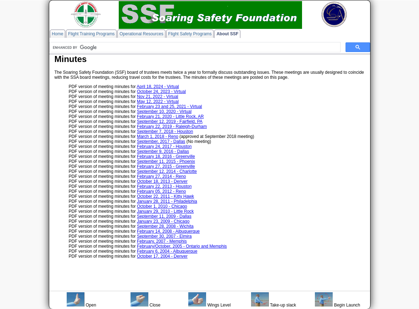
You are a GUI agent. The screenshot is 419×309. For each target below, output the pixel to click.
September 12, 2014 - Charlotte (167, 171)
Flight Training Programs (91, 33)
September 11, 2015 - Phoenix (166, 161)
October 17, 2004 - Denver (162, 256)
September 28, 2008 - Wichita (165, 226)
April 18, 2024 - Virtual (158, 86)
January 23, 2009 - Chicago (163, 221)
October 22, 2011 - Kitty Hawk (165, 196)
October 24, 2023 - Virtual (161, 91)
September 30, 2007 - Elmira (164, 236)
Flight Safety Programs (190, 33)
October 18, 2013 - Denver (162, 181)
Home (57, 33)
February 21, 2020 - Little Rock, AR (170, 116)
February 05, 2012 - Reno (161, 191)
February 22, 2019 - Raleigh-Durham (172, 126)
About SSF (227, 33)
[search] (194, 47)
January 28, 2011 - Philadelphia (167, 201)
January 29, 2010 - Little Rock (165, 211)
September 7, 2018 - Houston (165, 131)
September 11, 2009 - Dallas (164, 216)
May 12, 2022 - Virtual (158, 101)
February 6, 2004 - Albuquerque (167, 251)
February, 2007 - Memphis (162, 241)
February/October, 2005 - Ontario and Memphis (182, 246)
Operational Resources (141, 33)
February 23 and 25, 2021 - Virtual (169, 106)
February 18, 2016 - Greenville (166, 156)
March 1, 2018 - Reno (157, 136)
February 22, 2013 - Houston (164, 186)
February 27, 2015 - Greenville (166, 166)
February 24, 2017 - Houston (164, 146)
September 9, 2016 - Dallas (163, 151)
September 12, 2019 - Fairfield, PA (170, 121)
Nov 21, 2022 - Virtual (157, 96)
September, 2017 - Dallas (161, 141)
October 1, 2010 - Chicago (162, 206)
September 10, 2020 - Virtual (164, 111)
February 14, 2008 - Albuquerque (168, 231)
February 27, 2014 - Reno (161, 176)
